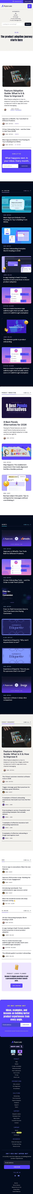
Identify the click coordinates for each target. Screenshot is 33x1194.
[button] (29, 6)
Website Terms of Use (16, 1187)
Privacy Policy (16, 1189)
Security (16, 1183)
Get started (16, 985)
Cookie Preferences (16, 1191)
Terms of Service (16, 1185)
